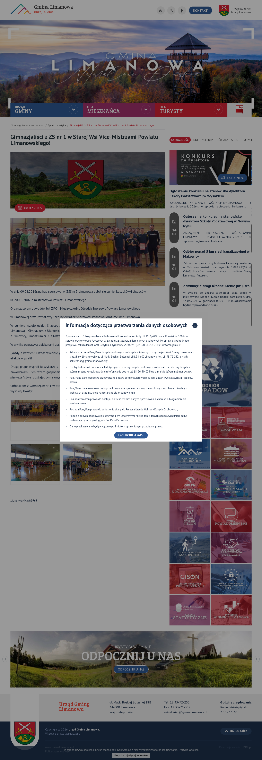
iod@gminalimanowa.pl (177, 371)
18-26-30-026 (142, 371)
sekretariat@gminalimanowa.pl (88, 361)
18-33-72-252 (170, 356)
